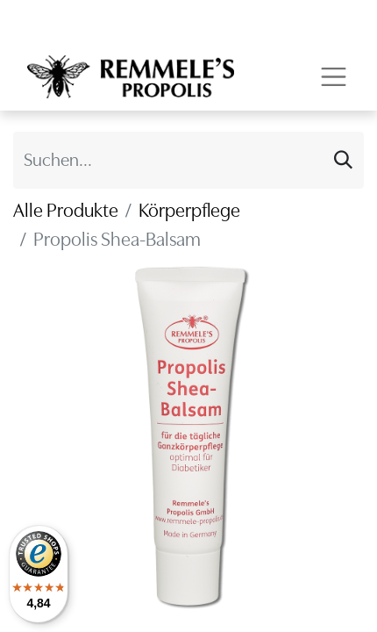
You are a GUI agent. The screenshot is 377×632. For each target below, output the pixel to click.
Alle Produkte (65, 210)
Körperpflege (189, 210)
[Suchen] (343, 160)
